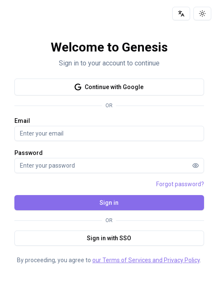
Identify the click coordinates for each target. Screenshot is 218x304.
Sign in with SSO (109, 238)
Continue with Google (109, 87)
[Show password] (195, 165)
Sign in (109, 202)
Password (28, 152)
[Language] (181, 13)
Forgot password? (180, 184)
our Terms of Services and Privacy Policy (146, 260)
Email (22, 120)
